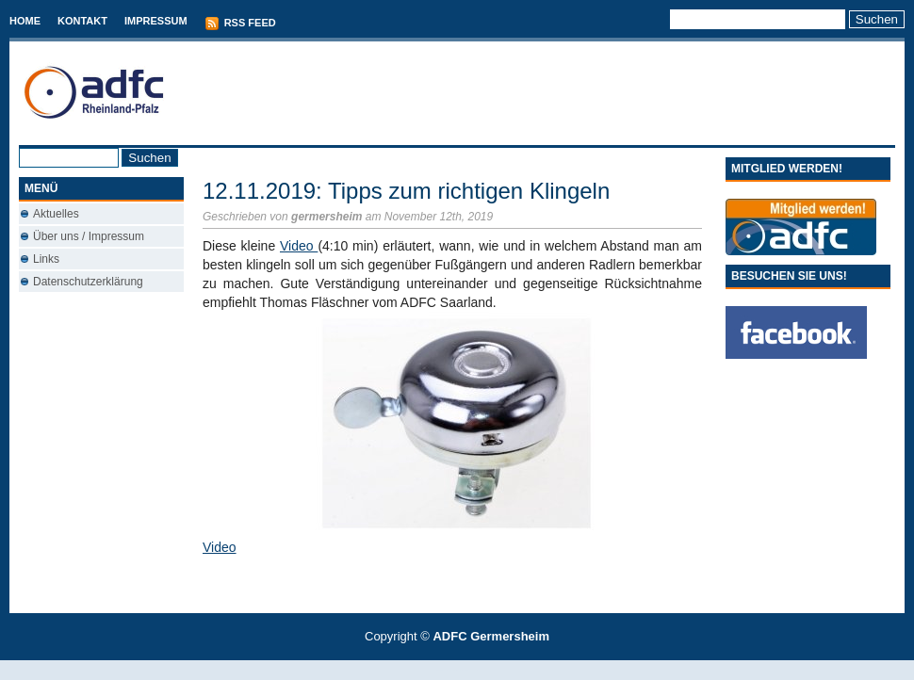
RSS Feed (240, 23)
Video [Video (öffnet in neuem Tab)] (299, 245)
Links (46, 259)
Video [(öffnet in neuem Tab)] (220, 547)
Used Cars (476, 670)
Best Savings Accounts (458, 670)
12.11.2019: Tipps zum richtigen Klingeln (406, 190)
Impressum (156, 20)
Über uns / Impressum (88, 236)
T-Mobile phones (441, 670)
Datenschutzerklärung (88, 281)
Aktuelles (56, 213)
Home (25, 20)
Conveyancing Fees (468, 670)
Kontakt (82, 20)
